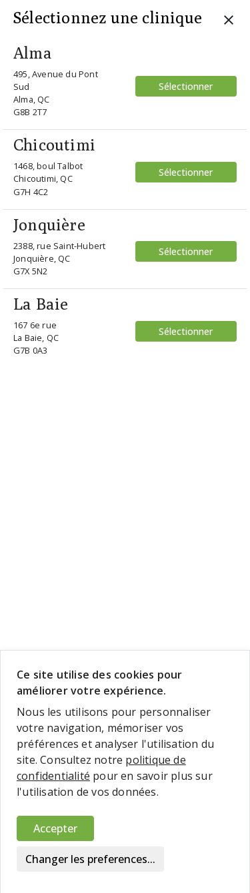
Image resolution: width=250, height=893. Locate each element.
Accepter (55, 828)
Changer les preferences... (90, 859)
